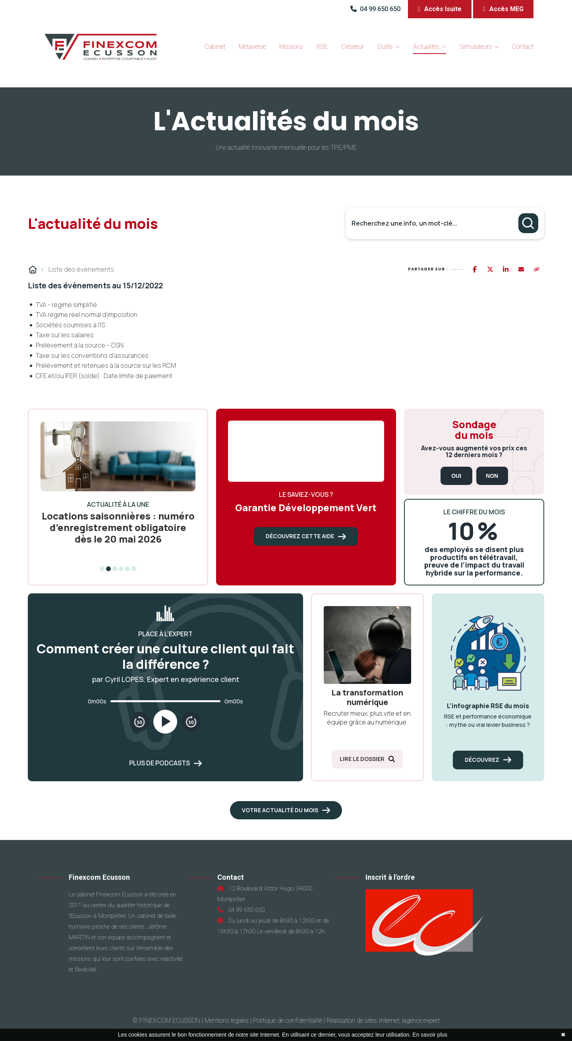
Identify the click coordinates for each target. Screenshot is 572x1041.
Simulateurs (476, 46)
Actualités (426, 46)
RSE (322, 46)
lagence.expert (421, 1020)
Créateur (352, 46)
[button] (440, 9)
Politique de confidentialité (287, 1020)
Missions (291, 46)
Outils (385, 46)
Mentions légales (227, 1020)
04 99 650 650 (376, 9)
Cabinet (215, 46)
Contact (522, 46)
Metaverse (252, 46)
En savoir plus (429, 1034)
